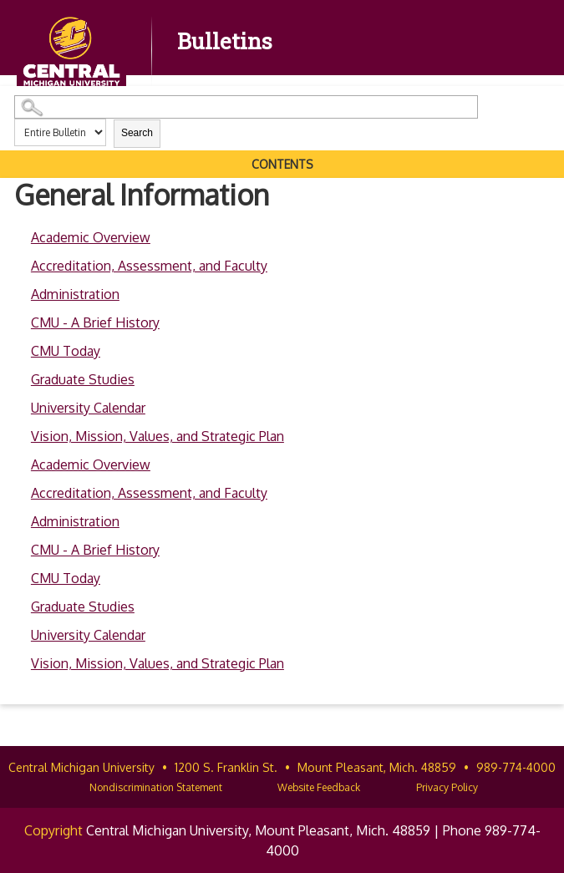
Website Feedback (318, 787)
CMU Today (65, 351)
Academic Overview (90, 237)
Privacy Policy (447, 787)
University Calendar (88, 407)
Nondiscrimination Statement (155, 787)
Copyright (53, 830)
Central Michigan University (81, 767)
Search (137, 133)
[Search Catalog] (246, 107)
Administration (75, 294)
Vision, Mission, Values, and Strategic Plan (157, 436)
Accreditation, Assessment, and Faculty (149, 265)
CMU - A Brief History (95, 322)
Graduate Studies (83, 379)
